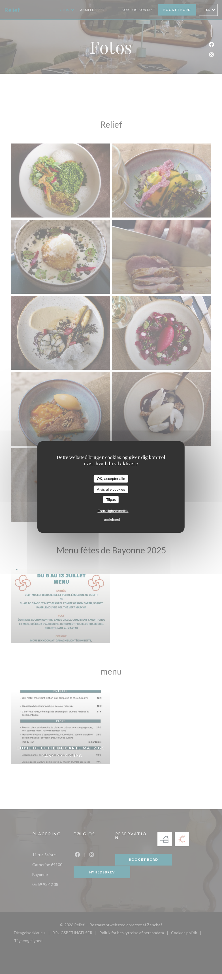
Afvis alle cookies (111, 489)
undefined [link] (112, 519)
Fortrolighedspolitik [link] (112, 510)
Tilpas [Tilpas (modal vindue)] (111, 499)
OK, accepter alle (111, 479)
